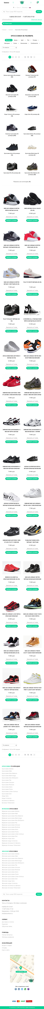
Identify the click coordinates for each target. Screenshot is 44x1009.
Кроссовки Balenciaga (9, 775)
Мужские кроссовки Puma (10, 832)
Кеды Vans (5, 796)
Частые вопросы (7, 935)
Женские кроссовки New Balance (12, 858)
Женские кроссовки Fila (9, 865)
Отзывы (4, 948)
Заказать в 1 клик (11, 217)
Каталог (11, 30)
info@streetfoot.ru (7, 19)
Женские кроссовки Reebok (11, 870)
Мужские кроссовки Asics (10, 829)
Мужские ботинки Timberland (11, 845)
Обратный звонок (36, 19)
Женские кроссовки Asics (10, 872)
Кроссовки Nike (7, 771)
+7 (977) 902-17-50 (28, 17)
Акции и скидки (7, 945)
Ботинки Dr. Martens (8, 800)
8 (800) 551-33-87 (15, 17)
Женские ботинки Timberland (11, 888)
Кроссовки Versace (8, 782)
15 (28, 57)
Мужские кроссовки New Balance (12, 816)
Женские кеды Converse (10, 883)
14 (25, 57)
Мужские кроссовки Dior (10, 836)
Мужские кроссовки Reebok (11, 827)
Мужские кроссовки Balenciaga (12, 818)
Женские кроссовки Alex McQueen (13, 863)
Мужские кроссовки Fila (9, 823)
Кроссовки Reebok (8, 785)
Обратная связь (7, 926)
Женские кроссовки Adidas (10, 854)
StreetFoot (22, 2)
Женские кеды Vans (8, 881)
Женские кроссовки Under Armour (13, 876)
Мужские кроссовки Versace (11, 825)
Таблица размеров (8, 937)
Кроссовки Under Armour (10, 791)
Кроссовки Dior (7, 794)
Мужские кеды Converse (10, 841)
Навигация (8, 23)
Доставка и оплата (8, 922)
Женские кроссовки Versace (11, 867)
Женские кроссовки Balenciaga (12, 860)
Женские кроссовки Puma (10, 874)
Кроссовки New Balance (9, 773)
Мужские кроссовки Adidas (10, 811)
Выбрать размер (11, 220)
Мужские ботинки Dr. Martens (11, 843)
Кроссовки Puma (7, 789)
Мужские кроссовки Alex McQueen (13, 820)
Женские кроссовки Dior (10, 879)
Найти (39, 11)
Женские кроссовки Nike (10, 856)
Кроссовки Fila (6, 780)
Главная (4, 30)
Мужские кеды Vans (8, 838)
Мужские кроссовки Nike (10, 813)
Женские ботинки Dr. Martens (11, 885)
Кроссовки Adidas (7, 769)
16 (31, 57)
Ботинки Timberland (8, 803)
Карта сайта (5, 950)
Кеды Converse (6, 798)
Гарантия (5, 924)
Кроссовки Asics (7, 787)
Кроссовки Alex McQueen (10, 778)
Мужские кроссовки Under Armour (13, 834)
